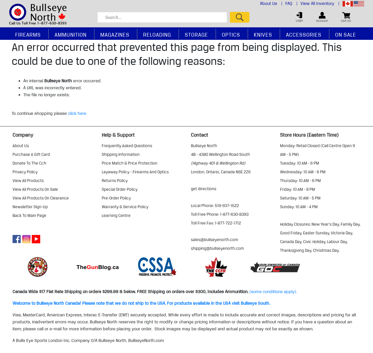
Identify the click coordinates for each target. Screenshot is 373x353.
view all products (28, 180)
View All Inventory (319, 3)
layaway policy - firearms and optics (135, 172)
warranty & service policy (125, 206)
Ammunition (70, 34)
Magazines (114, 34)
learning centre (116, 215)
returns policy (115, 180)
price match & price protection (129, 163)
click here (77, 113)
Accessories (303, 34)
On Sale (345, 34)
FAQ (291, 3)
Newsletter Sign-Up (30, 206)
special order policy (120, 189)
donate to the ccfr (30, 163)
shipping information (121, 154)
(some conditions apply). (273, 291)
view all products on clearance (41, 198)
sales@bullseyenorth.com (214, 239)
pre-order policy (116, 198)
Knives (263, 34)
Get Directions (203, 188)
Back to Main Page (29, 215)
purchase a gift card (31, 154)
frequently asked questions (127, 145)
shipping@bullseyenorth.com (217, 248)
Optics (231, 34)
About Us (271, 3)
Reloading (157, 34)
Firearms (28, 34)
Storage (196, 34)
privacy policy (25, 172)
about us (21, 145)
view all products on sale (35, 189)
